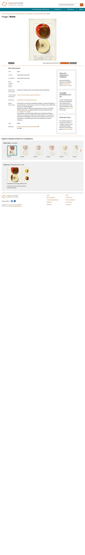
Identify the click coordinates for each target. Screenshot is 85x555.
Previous (4, 150)
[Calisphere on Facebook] (15, 201)
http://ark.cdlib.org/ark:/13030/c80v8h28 (27, 127)
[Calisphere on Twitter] (12, 201)
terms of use (69, 108)
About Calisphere (51, 197)
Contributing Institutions (40, 9)
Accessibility (69, 202)
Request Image (73, 63)
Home (48, 195)
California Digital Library (15, 206)
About (81, 9)
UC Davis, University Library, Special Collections (13, 14)
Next (81, 150)
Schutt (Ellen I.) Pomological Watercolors (36, 14)
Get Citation (11, 63)
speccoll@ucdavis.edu (22, 112)
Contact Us (68, 204)
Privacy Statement (70, 199)
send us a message (67, 129)
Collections (58, 9)
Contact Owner (64, 63)
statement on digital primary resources (65, 84)
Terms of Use (69, 197)
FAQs (67, 195)
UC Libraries (19, 205)
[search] (81, 4)
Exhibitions (70, 9)
